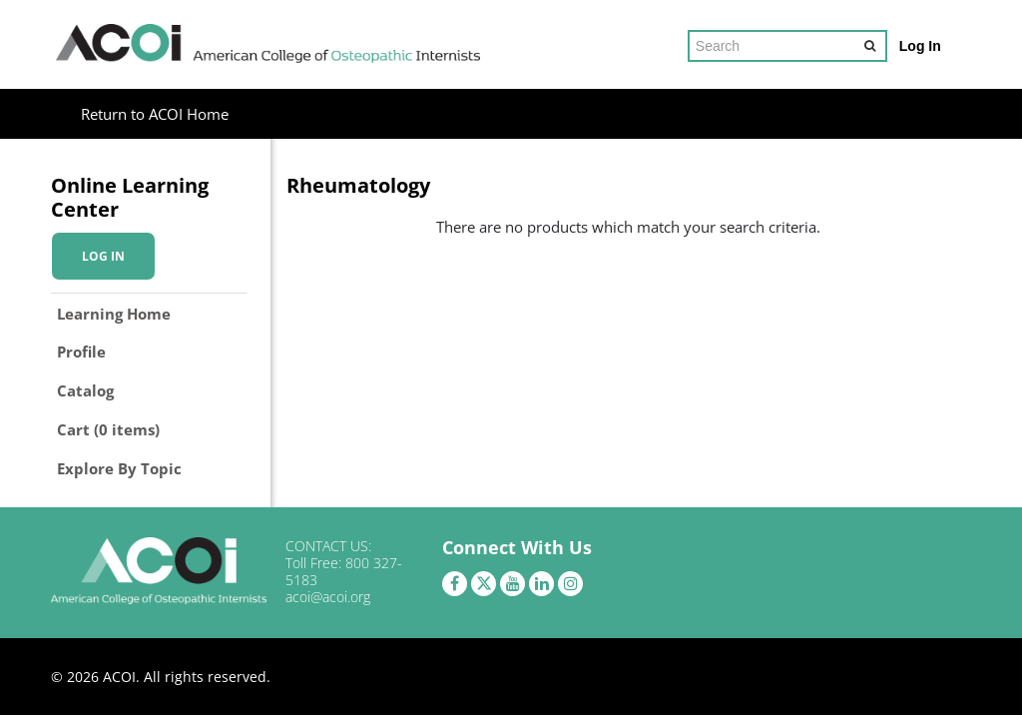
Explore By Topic (119, 468)
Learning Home (114, 314)
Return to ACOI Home (155, 114)
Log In (920, 46)
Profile (81, 351)
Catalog (85, 390)
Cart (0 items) (108, 429)
